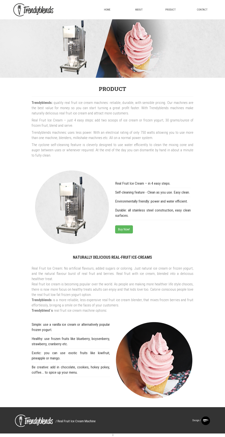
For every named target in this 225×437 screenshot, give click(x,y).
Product (170, 9)
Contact (202, 9)
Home (107, 9)
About (139, 9)
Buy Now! (124, 229)
